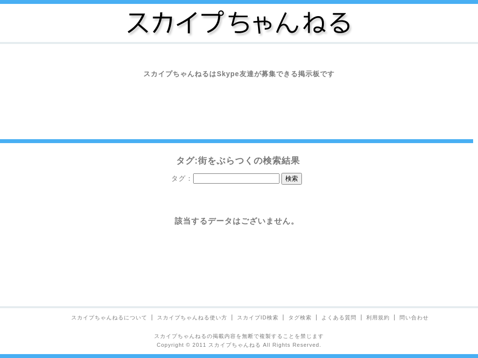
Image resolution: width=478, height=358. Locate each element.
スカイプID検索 (258, 317)
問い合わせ (414, 317)
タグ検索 (300, 317)
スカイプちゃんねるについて (109, 317)
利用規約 (378, 317)
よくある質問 (339, 317)
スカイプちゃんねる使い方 (192, 317)
